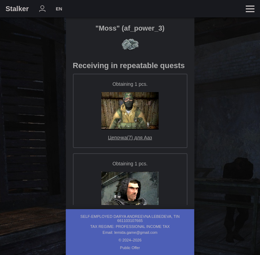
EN (59, 8)
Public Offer (130, 248)
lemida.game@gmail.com (135, 232)
